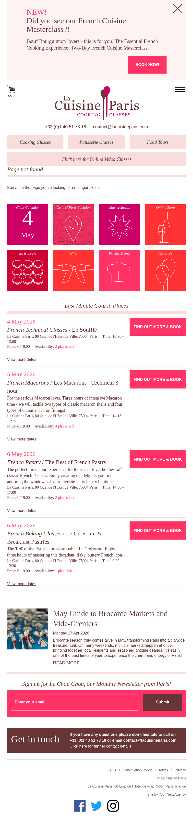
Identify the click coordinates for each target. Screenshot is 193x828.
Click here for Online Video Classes (96, 159)
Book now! (147, 65)
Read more (66, 662)
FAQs (112, 770)
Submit (162, 702)
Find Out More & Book (158, 327)
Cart (11, 90)
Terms (163, 770)
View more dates (21, 359)
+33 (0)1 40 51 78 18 (65, 126)
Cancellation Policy (137, 770)
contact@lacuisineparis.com (120, 126)
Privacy (180, 770)
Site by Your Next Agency (166, 794)
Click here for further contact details (100, 746)
